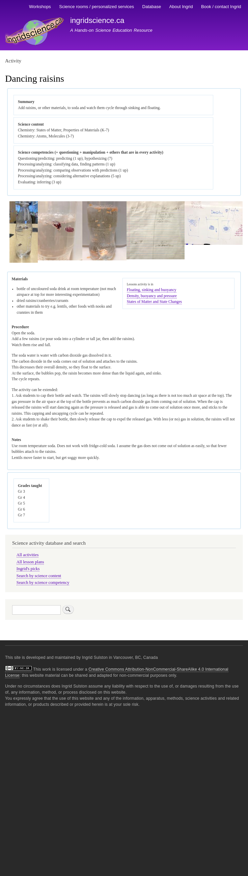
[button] (23, 261)
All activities (28, 554)
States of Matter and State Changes (154, 302)
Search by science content (39, 575)
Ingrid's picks (28, 568)
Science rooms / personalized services (96, 6)
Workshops (40, 6)
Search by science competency (43, 582)
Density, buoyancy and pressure (152, 296)
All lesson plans (30, 562)
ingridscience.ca (97, 20)
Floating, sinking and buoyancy (151, 290)
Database (151, 6)
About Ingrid (181, 6)
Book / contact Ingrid (221, 6)
